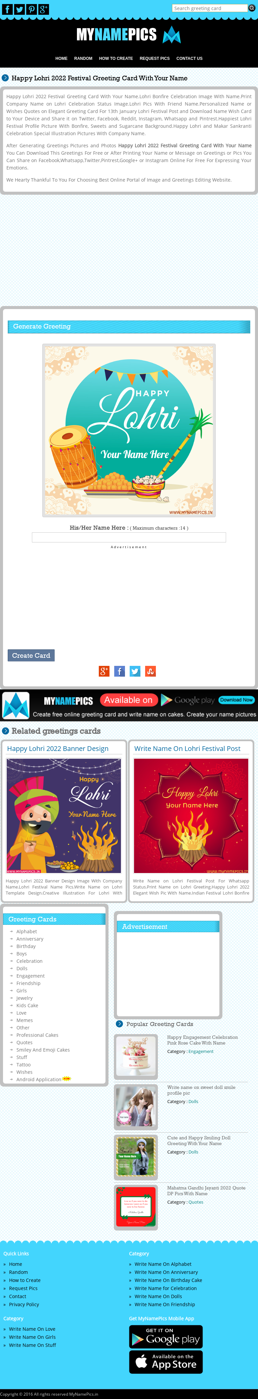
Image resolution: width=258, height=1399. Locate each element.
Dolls (22, 968)
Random (83, 58)
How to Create (116, 58)
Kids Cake (27, 1005)
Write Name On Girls (32, 1337)
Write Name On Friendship (165, 1304)
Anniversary (29, 939)
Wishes (24, 1072)
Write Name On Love (32, 1329)
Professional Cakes (37, 1035)
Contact (17, 1296)
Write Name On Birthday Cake (168, 1280)
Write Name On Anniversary (166, 1272)
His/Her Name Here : (129, 527)
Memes (24, 1020)
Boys (21, 953)
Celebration (29, 961)
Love (21, 1013)
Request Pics (155, 58)
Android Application (44, 1079)
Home (61, 58)
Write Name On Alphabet (163, 1264)
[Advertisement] (127, 250)
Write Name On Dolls (158, 1296)
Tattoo (23, 1064)
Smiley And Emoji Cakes (43, 1050)
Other (23, 1027)
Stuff (21, 1057)
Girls (21, 990)
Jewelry (24, 998)
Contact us (189, 58)
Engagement (30, 976)
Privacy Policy (24, 1304)
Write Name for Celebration (166, 1288)
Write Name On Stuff (32, 1345)
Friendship (28, 983)
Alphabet (26, 931)
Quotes (24, 1042)
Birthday (26, 946)
